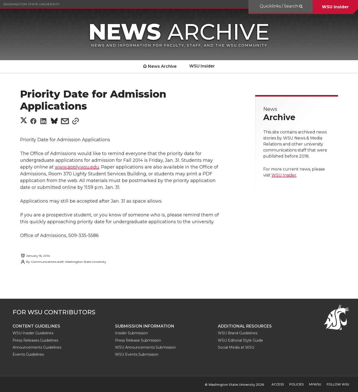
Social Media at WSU (236, 347)
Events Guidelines (28, 354)
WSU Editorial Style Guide (240, 340)
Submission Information (144, 326)
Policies (296, 384)
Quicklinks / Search (279, 6)
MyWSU (315, 384)
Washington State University (31, 4)
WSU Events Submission (136, 354)
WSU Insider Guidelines (33, 333)
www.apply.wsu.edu (77, 167)
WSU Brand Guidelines (237, 333)
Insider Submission (131, 333)
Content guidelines (36, 326)
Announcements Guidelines (37, 347)
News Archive (162, 66)
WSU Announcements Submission (145, 347)
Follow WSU (338, 384)
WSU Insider (335, 7)
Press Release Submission (138, 340)
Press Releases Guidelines (35, 340)
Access (278, 384)
